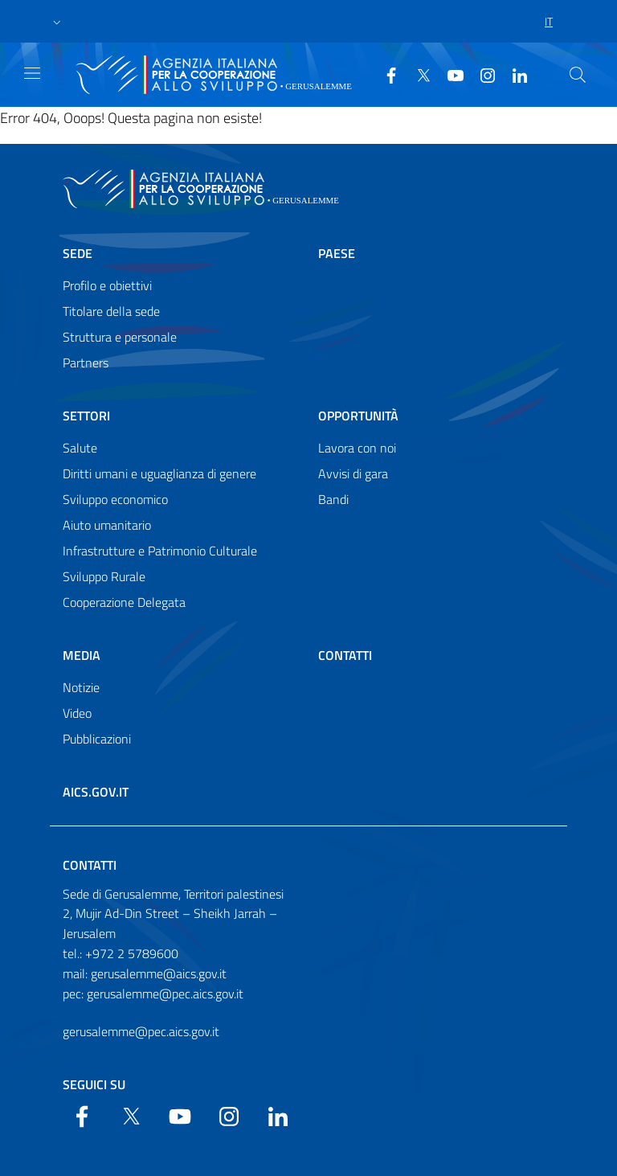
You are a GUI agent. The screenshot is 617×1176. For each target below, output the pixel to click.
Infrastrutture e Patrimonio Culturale (160, 550)
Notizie (81, 687)
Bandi (333, 499)
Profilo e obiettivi (107, 285)
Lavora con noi (357, 447)
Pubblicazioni (97, 738)
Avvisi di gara (353, 473)
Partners (85, 362)
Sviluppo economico (115, 499)
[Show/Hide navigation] (32, 73)
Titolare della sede (111, 311)
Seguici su (94, 1084)
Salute (80, 447)
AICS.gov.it (96, 791)
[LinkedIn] (513, 74)
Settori (86, 415)
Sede (77, 253)
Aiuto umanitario (107, 525)
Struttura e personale (120, 336)
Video (77, 713)
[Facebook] (385, 74)
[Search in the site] (577, 74)
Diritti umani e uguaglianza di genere (159, 473)
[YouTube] (449, 74)
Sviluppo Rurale (104, 576)
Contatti (345, 655)
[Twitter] (417, 74)
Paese (336, 253)
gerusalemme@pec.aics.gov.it (141, 1031)
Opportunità (358, 415)
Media (81, 655)
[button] (57, 22)
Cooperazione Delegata (124, 602)
